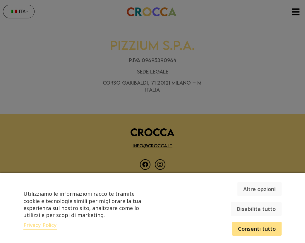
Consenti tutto (257, 228)
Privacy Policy (40, 224)
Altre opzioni (259, 189)
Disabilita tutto (256, 208)
